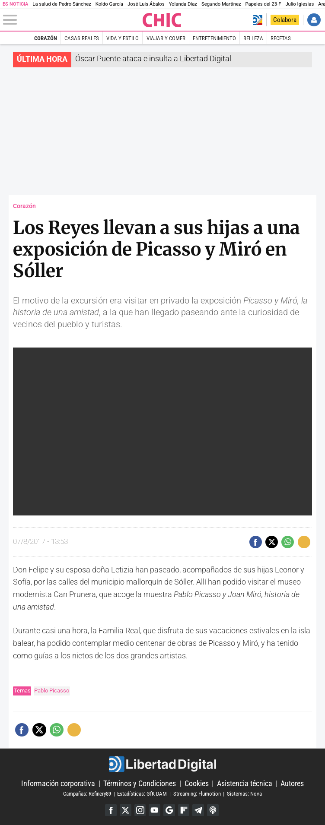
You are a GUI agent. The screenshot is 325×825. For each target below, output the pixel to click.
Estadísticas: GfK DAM (142, 793)
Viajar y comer (166, 38)
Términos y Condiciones (139, 783)
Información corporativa (58, 783)
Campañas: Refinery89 (87, 793)
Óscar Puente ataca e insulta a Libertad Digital (153, 58)
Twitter (125, 810)
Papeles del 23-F (263, 4)
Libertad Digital (163, 764)
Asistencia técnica (244, 783)
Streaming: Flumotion (197, 793)
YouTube (154, 810)
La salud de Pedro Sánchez (61, 4)
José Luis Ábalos (146, 4)
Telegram (198, 810)
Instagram (140, 810)
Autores (292, 783)
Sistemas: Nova (244, 793)
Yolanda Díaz (183, 4)
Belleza (253, 38)
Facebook (110, 810)
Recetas (281, 38)
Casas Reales (81, 38)
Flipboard (184, 810)
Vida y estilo (122, 38)
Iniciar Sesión (314, 20)
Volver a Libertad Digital (257, 20)
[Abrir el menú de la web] (72, 20)
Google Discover (169, 810)
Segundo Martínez (221, 4)
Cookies (197, 783)
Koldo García (109, 4)
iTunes (213, 810)
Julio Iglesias (299, 4)
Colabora (284, 20)
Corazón (45, 38)
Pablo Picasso (51, 690)
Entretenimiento (214, 38)
